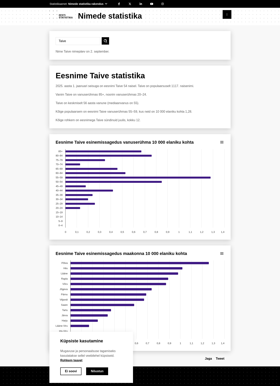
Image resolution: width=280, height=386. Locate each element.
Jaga (208, 358)
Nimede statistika (110, 16)
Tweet (220, 358)
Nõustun (97, 371)
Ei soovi (71, 371)
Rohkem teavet (71, 360)
